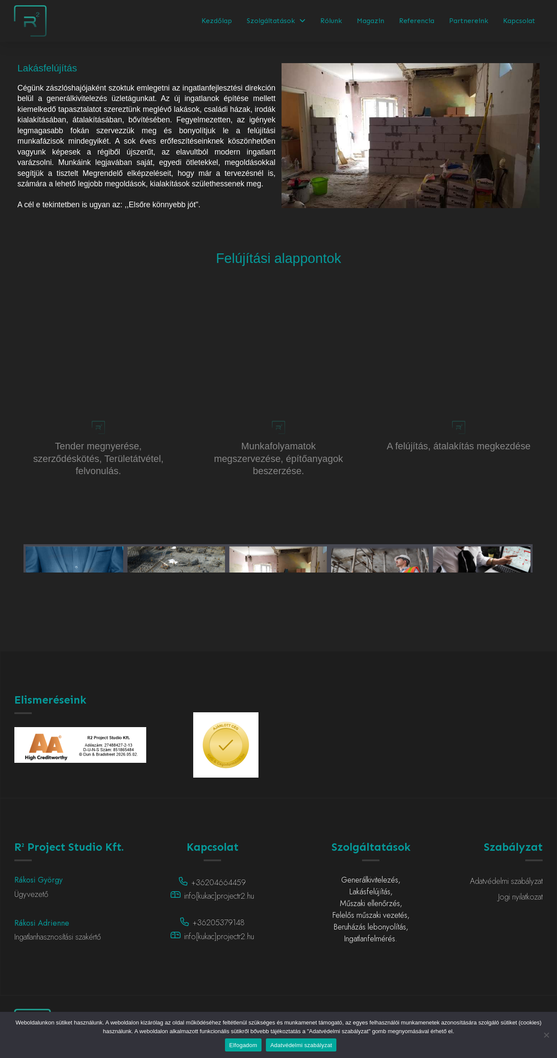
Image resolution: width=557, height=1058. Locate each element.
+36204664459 (218, 882)
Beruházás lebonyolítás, (371, 927)
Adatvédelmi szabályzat (301, 1045)
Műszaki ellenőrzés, (371, 903)
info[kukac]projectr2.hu (219, 896)
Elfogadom (243, 1045)
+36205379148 (218, 922)
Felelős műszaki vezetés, (370, 915)
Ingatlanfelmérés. (370, 938)
